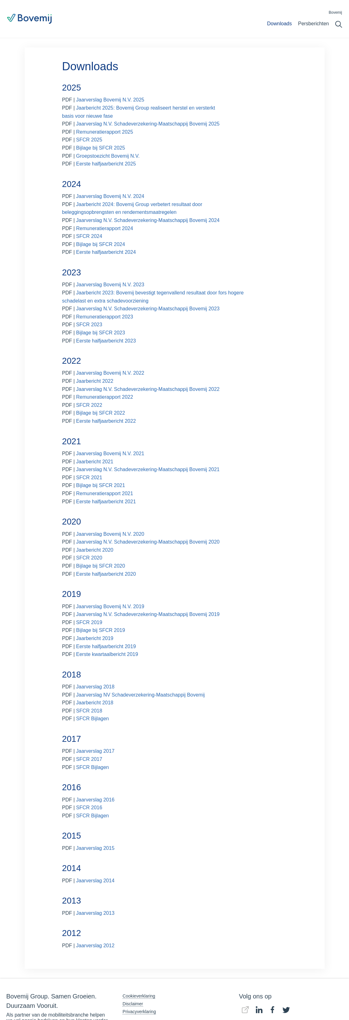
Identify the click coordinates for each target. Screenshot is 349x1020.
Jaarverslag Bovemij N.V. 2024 (110, 196)
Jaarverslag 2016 (95, 799)
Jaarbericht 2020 (94, 550)
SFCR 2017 (89, 759)
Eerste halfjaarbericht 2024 (106, 252)
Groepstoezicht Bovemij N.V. (108, 156)
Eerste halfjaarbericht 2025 (106, 163)
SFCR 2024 (89, 236)
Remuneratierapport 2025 (104, 132)
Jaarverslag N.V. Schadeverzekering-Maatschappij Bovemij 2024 (148, 220)
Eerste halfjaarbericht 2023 (106, 340)
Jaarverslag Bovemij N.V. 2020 (110, 534)
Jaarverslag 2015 (95, 848)
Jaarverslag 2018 (95, 686)
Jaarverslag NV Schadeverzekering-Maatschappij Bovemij (140, 694)
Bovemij (335, 12)
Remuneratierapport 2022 (104, 397)
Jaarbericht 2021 (94, 461)
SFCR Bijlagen (92, 718)
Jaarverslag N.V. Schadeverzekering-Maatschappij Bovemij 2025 (148, 123)
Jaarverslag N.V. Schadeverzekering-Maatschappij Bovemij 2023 (148, 308)
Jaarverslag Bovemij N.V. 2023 (110, 284)
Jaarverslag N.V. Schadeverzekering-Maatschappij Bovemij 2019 (148, 614)
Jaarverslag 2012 (95, 945)
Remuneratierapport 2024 (104, 228)
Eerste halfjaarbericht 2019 (106, 646)
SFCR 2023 (89, 324)
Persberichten (313, 23)
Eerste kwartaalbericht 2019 (107, 654)
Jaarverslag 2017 (95, 751)
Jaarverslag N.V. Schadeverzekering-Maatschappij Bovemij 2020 (148, 541)
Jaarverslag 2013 (95, 913)
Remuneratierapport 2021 (104, 493)
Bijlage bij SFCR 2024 (100, 244)
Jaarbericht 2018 (94, 702)
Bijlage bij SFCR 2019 (100, 630)
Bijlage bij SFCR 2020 (100, 566)
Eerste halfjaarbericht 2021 (106, 501)
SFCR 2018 (89, 710)
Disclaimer (132, 1003)
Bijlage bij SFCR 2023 (100, 332)
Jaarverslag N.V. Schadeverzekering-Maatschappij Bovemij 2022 (148, 389)
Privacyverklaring (139, 1011)
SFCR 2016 (89, 807)
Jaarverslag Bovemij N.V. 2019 (110, 606)
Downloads (279, 23)
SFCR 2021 (89, 477)
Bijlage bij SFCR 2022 (100, 413)
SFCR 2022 (89, 405)
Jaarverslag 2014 (95, 880)
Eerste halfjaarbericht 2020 (106, 574)
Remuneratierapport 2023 (104, 316)
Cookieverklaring (138, 995)
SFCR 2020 (89, 557)
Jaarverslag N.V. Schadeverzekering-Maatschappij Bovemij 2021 (148, 469)
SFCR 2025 (89, 139)
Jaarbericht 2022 (94, 381)
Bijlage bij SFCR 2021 (100, 485)
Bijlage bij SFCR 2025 (100, 147)
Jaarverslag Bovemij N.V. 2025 (110, 99)
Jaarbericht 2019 (94, 638)
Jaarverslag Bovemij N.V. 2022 (110, 373)
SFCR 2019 (89, 622)
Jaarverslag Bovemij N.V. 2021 (110, 453)
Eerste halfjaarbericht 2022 (106, 421)
